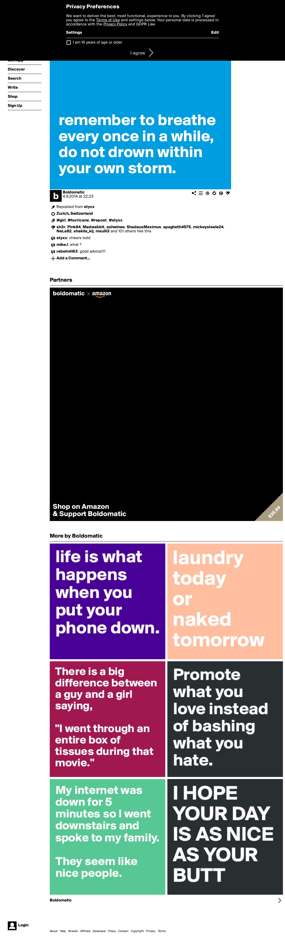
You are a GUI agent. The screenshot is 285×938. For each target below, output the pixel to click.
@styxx (116, 220)
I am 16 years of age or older (97, 42)
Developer (99, 931)
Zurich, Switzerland (74, 214)
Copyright (137, 931)
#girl (61, 220)
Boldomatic (74, 192)
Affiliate (85, 931)
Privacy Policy (115, 24)
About (54, 931)
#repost (99, 220)
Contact (123, 931)
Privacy (150, 931)
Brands (73, 931)
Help (63, 931)
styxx (89, 207)
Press (112, 931)
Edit (215, 33)
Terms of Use (108, 20)
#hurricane (78, 220)
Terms (162, 931)
